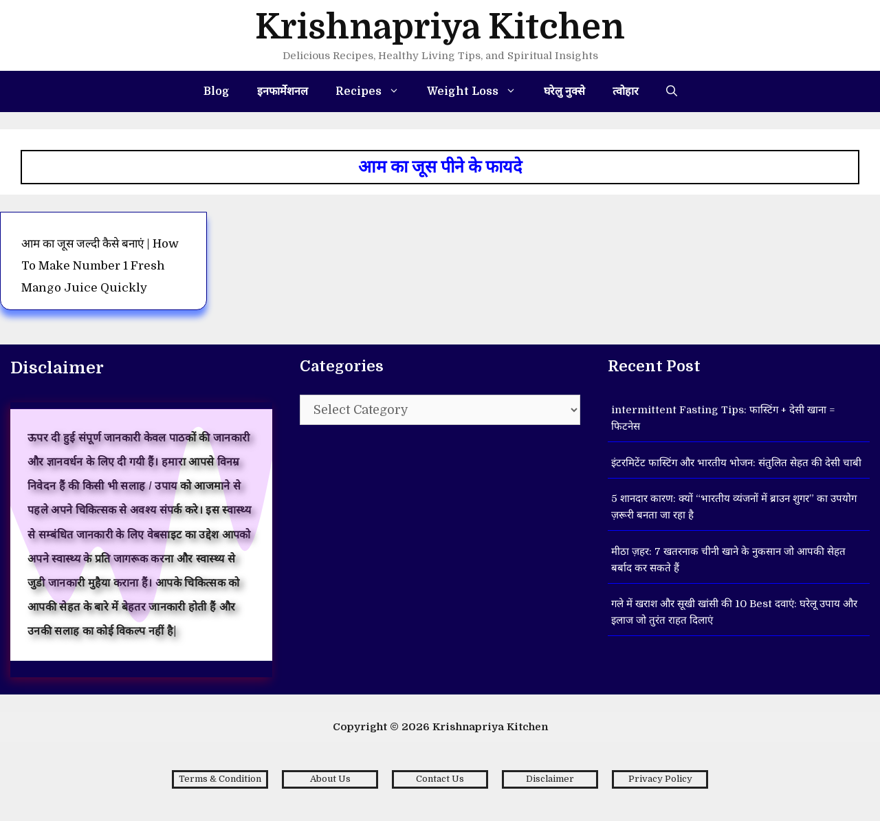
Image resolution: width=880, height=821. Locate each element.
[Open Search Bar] (671, 91)
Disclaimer (550, 779)
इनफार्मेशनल (282, 91)
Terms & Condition (220, 779)
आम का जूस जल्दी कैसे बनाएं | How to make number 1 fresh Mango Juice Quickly (100, 266)
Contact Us (440, 779)
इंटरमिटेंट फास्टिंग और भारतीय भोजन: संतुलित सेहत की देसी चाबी (736, 463)
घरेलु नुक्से (564, 91)
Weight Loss (478, 91)
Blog (217, 91)
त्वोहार (626, 91)
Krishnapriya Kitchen (440, 27)
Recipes (374, 91)
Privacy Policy (660, 779)
